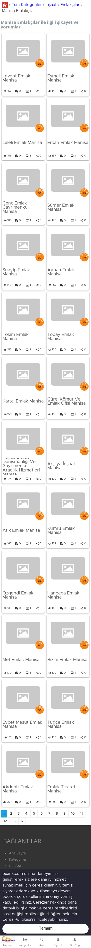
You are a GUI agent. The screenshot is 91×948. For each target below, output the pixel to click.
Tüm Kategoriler (27, 5)
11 (81, 813)
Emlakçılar (69, 5)
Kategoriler (14, 859)
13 (14, 821)
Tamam (45, 928)
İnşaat (51, 5)
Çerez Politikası (16, 919)
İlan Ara (12, 866)
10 (73, 813)
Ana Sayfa (14, 853)
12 (5, 821)
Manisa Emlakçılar (18, 11)
